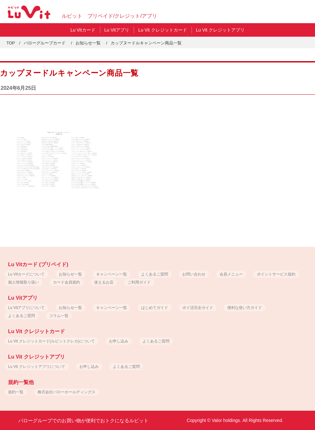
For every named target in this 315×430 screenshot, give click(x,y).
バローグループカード (45, 43)
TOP (10, 43)
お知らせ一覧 (88, 43)
